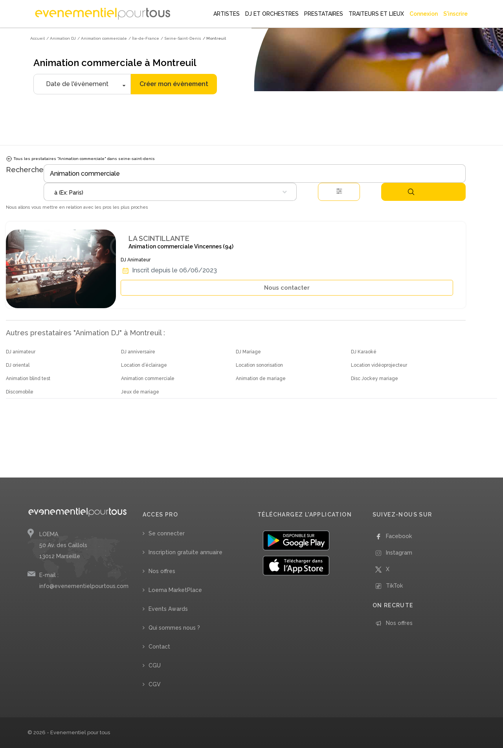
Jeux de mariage (140, 392)
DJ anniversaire (138, 352)
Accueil (37, 38)
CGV (155, 684)
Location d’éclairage (144, 365)
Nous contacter (287, 287)
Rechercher (411, 192)
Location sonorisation (259, 365)
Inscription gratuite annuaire (185, 552)
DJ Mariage (248, 352)
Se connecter (167, 533)
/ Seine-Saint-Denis (181, 38)
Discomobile (19, 392)
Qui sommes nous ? (174, 628)
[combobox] (170, 192)
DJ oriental (17, 365)
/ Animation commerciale (102, 38)
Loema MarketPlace (175, 590)
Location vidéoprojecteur (379, 365)
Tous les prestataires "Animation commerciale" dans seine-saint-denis (80, 159)
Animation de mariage (261, 378)
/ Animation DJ (61, 38)
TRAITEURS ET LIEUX (376, 14)
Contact (159, 646)
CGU (155, 665)
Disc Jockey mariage (374, 378)
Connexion (423, 14)
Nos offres (162, 571)
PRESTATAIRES (323, 14)
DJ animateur (20, 352)
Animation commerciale (147, 378)
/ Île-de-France (144, 38)
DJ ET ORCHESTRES (272, 14)
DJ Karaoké (363, 352)
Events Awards (168, 609)
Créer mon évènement (174, 84)
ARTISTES (226, 14)
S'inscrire (455, 14)
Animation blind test (28, 378)
